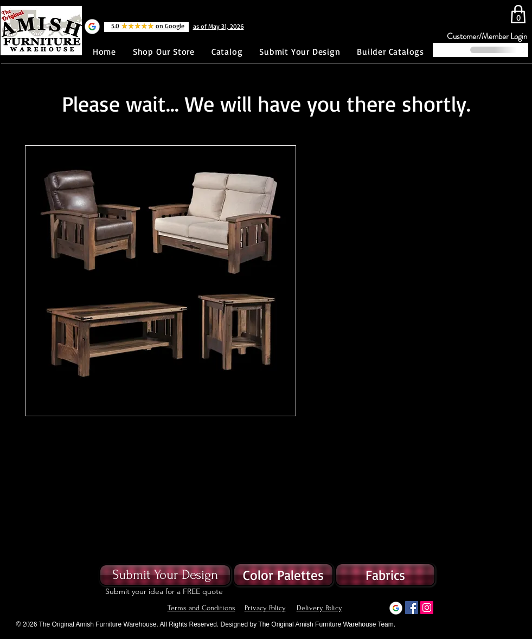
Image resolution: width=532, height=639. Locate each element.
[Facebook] (411, 607)
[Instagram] (426, 607)
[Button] (14, 625)
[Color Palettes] (283, 574)
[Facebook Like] (37, 57)
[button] (385, 574)
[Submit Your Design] (165, 575)
